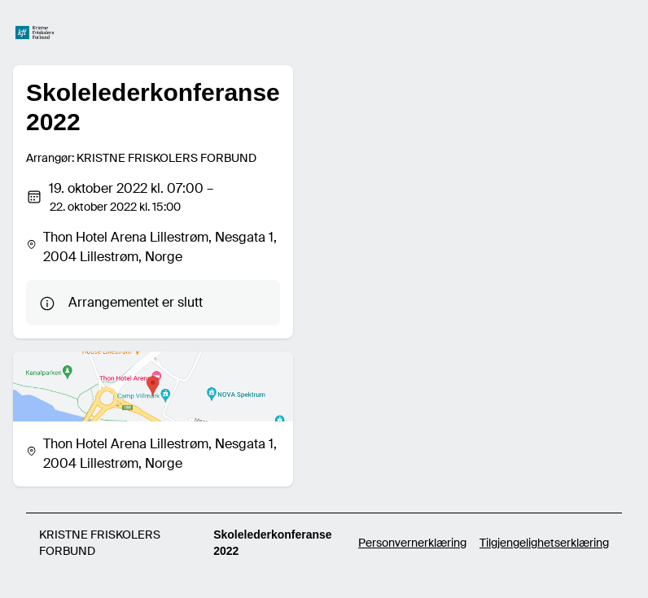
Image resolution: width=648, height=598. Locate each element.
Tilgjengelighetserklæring (544, 542)
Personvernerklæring (412, 542)
